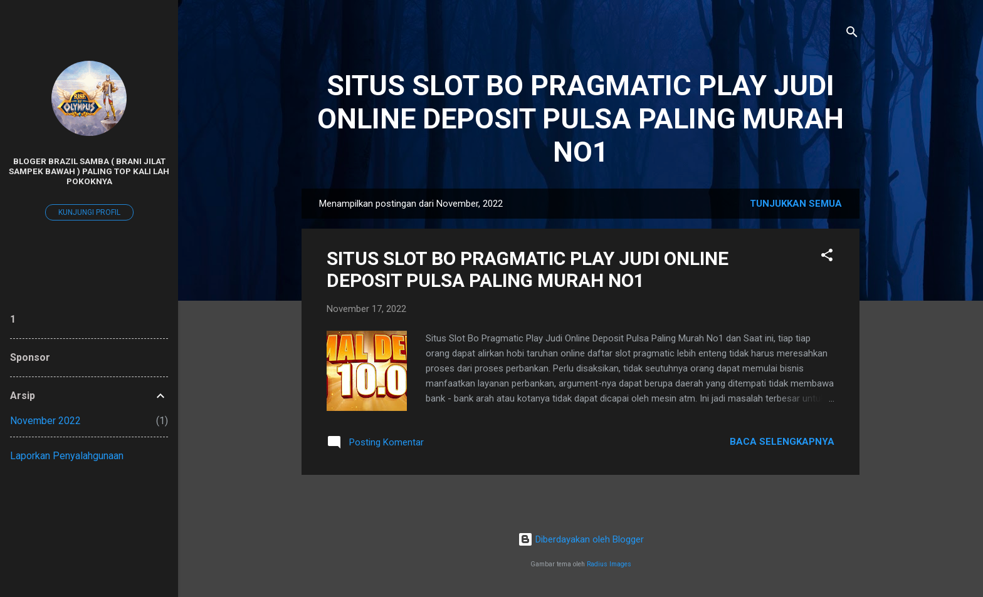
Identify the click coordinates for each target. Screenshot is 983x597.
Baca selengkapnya (782, 441)
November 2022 (45, 421)
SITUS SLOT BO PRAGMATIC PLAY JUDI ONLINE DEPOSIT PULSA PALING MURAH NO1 (580, 119)
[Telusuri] (851, 34)
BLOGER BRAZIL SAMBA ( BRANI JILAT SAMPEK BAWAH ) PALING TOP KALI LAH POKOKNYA (89, 171)
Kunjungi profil (89, 212)
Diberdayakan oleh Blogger (581, 539)
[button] (826, 257)
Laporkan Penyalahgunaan (67, 456)
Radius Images (609, 564)
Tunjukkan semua (796, 203)
